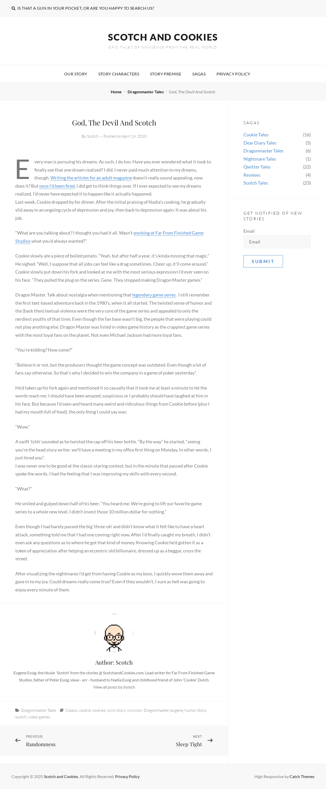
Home (117, 91)
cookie (85, 710)
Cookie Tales (255, 134)
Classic (71, 710)
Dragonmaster (156, 710)
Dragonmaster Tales (146, 91)
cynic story (116, 710)
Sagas (199, 73)
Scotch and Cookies (163, 37)
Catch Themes (302, 776)
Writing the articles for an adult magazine (91, 177)
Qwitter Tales (256, 167)
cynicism (134, 710)
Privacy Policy (233, 73)
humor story (195, 710)
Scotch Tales (255, 183)
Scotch (93, 136)
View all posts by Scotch (114, 686)
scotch (21, 716)
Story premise (165, 73)
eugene (176, 710)
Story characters (118, 73)
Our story (75, 73)
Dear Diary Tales (259, 143)
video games (39, 716)
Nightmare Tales (259, 159)
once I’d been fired (57, 186)
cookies (98, 710)
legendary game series (154, 295)
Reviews (251, 175)
